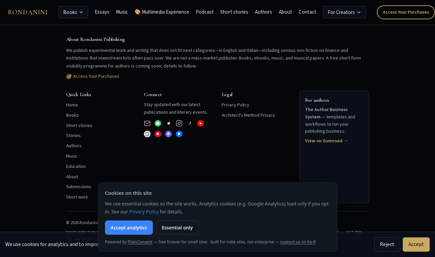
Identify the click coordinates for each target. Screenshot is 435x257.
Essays (102, 12)
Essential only (177, 227)
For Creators (345, 12)
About (285, 12)
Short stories (234, 12)
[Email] (147, 123)
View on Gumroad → (326, 140)
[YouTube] (200, 123)
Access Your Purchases (406, 12)
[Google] (147, 134)
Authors (263, 12)
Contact (307, 12)
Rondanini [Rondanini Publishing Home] (28, 12)
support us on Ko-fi (298, 242)
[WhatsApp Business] (158, 123)
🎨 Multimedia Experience (162, 12)
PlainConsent (140, 242)
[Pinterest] (158, 134)
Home (72, 104)
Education (76, 166)
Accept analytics (129, 227)
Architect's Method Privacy (248, 115)
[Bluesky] (179, 134)
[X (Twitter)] (168, 123)
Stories (73, 135)
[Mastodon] (168, 134)
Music (122, 12)
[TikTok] (189, 123)
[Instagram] (179, 123)
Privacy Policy (235, 104)
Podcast (205, 12)
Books (73, 12)
